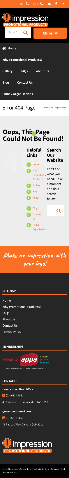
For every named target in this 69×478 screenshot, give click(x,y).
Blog (35, 208)
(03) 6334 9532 (13, 395)
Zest (15, 472)
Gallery (36, 185)
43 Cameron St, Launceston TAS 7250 (25, 402)
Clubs (41, 133)
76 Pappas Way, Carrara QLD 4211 (22, 425)
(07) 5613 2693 (13, 418)
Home (36, 164)
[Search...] (12, 32)
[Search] (25, 32)
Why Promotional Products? (40, 175)
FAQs (35, 191)
